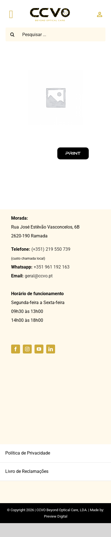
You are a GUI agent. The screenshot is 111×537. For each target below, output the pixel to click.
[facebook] (15, 349)
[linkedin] (50, 349)
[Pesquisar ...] (55, 34)
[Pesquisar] (12, 34)
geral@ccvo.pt (39, 275)
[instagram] (27, 349)
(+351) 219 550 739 (50, 249)
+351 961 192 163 (52, 267)
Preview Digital (55, 516)
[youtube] (38, 349)
